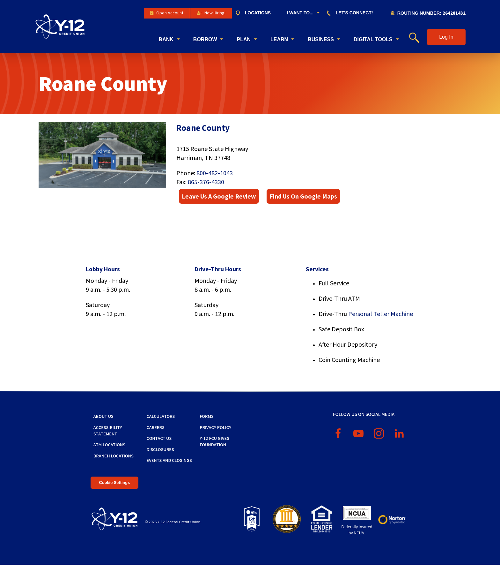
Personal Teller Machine (380, 314)
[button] (446, 37)
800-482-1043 (214, 173)
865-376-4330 (206, 182)
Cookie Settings (114, 482)
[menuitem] (256, 13)
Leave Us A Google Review (219, 196)
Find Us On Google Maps (303, 196)
